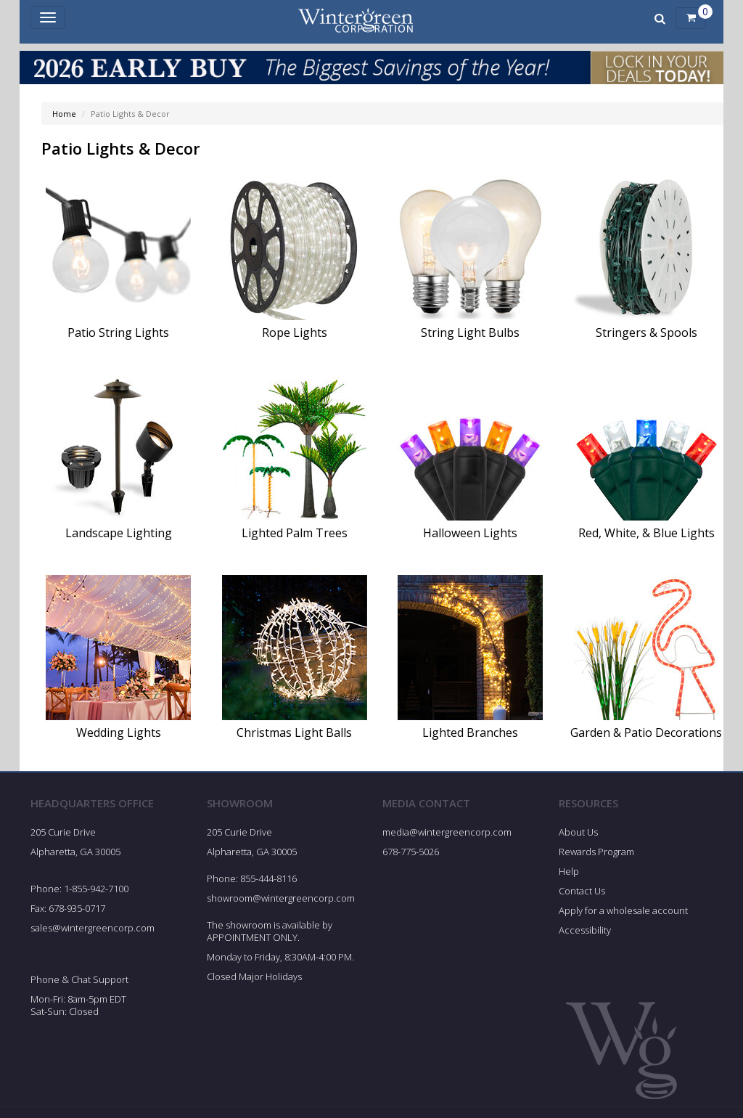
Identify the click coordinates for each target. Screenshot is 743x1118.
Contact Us (582, 890)
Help (569, 871)
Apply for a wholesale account (623, 910)
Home (64, 113)
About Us (578, 831)
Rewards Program (596, 851)
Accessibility (585, 930)
